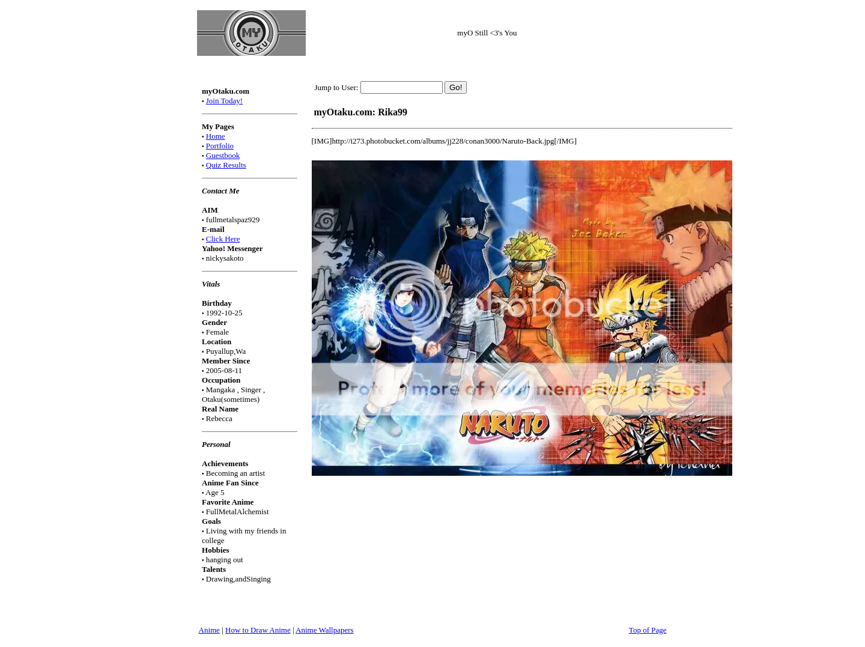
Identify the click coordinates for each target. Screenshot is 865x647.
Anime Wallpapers (325, 629)
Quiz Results (226, 164)
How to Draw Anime (258, 629)
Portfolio (220, 145)
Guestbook (223, 155)
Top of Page (648, 629)
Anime (209, 629)
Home (215, 136)
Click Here (223, 238)
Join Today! (224, 100)
